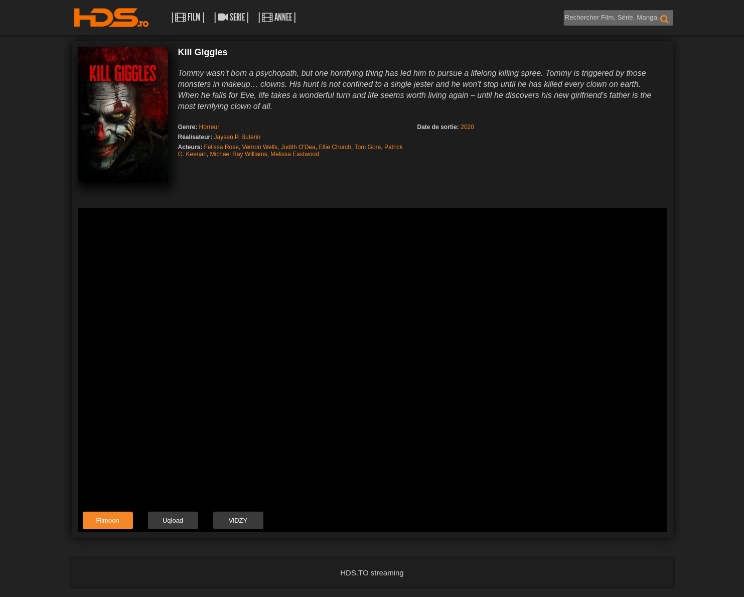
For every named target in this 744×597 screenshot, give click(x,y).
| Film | (188, 17)
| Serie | (231, 17)
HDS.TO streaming (371, 572)
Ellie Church (335, 147)
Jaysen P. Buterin (237, 137)
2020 (467, 127)
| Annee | (276, 17)
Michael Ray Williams (238, 154)
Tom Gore (368, 147)
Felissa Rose (221, 147)
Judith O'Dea (298, 147)
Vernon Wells (259, 147)
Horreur (209, 127)
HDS (111, 17)
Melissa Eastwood (294, 154)
